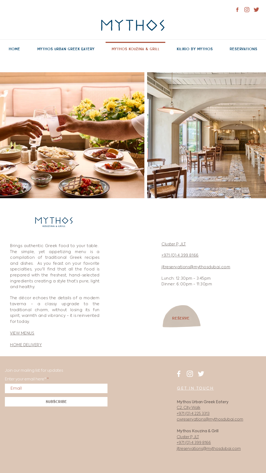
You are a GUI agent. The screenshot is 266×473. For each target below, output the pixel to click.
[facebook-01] (237, 9)
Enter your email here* (25, 379)
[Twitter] (201, 374)
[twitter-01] (256, 9)
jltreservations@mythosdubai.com (209, 449)
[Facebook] (179, 374)
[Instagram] (190, 374)
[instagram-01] (246, 9)
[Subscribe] (56, 401)
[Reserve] (181, 318)
